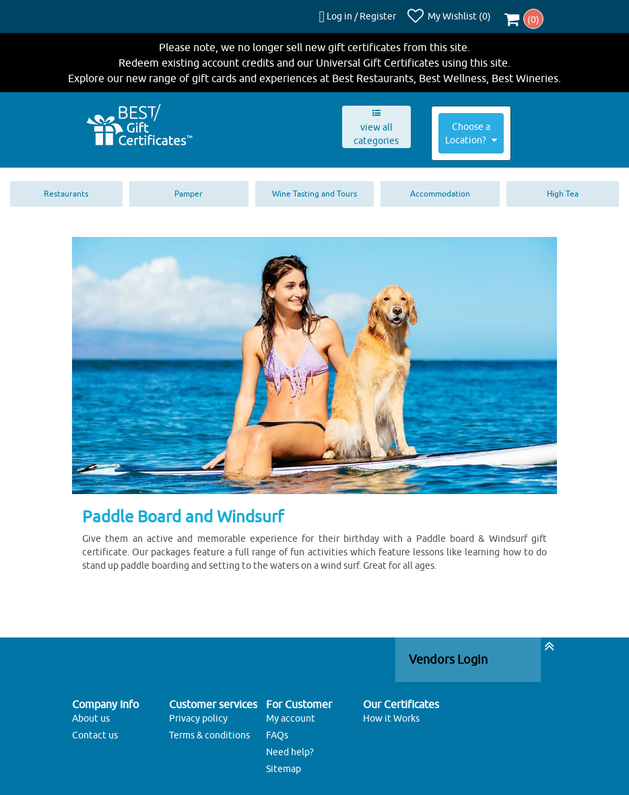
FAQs (277, 729)
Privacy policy (198, 712)
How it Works (391, 712)
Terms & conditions (209, 729)
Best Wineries (525, 71)
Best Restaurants (372, 71)
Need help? (290, 745)
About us (91, 712)
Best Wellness (452, 71)
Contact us (95, 729)
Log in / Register (368, 12)
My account (290, 712)
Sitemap (283, 762)
